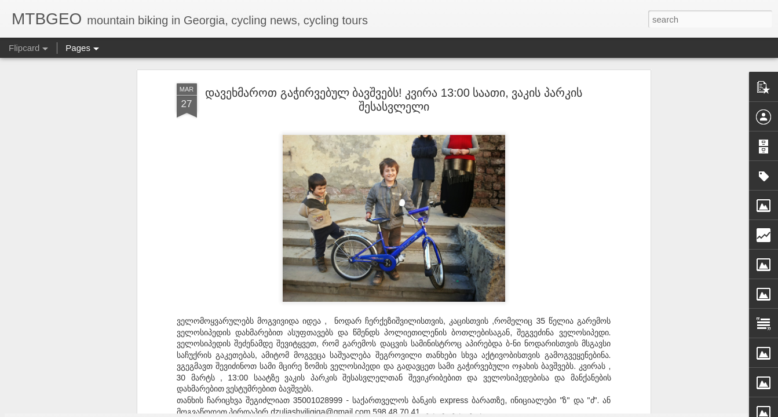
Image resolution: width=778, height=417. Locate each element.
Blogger (536, 410)
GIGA (444, 254)
